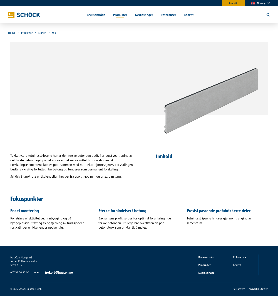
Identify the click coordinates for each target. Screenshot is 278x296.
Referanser (239, 257)
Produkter (204, 265)
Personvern (239, 288)
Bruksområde (206, 257)
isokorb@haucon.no (59, 272)
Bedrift (237, 265)
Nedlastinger (206, 273)
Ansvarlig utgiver (258, 288)
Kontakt (233, 3)
